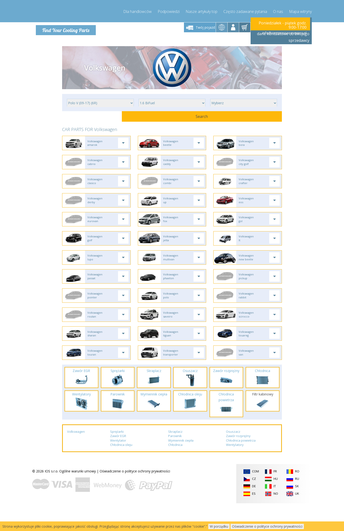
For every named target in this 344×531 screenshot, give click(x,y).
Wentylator (118, 468)
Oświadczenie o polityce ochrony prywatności (135, 499)
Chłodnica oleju (121, 473)
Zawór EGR (118, 463)
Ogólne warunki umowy (77, 499)
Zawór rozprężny (238, 463)
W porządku (219, 526)
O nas (278, 9)
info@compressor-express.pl (284, 31)
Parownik (175, 463)
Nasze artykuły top (201, 9)
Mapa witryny (300, 9)
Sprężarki (117, 459)
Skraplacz (175, 459)
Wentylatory (235, 473)
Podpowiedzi (169, 9)
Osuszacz (233, 459)
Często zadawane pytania (245, 9)
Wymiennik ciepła (181, 468)
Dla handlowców (137, 9)
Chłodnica (175, 473)
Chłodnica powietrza (241, 468)
